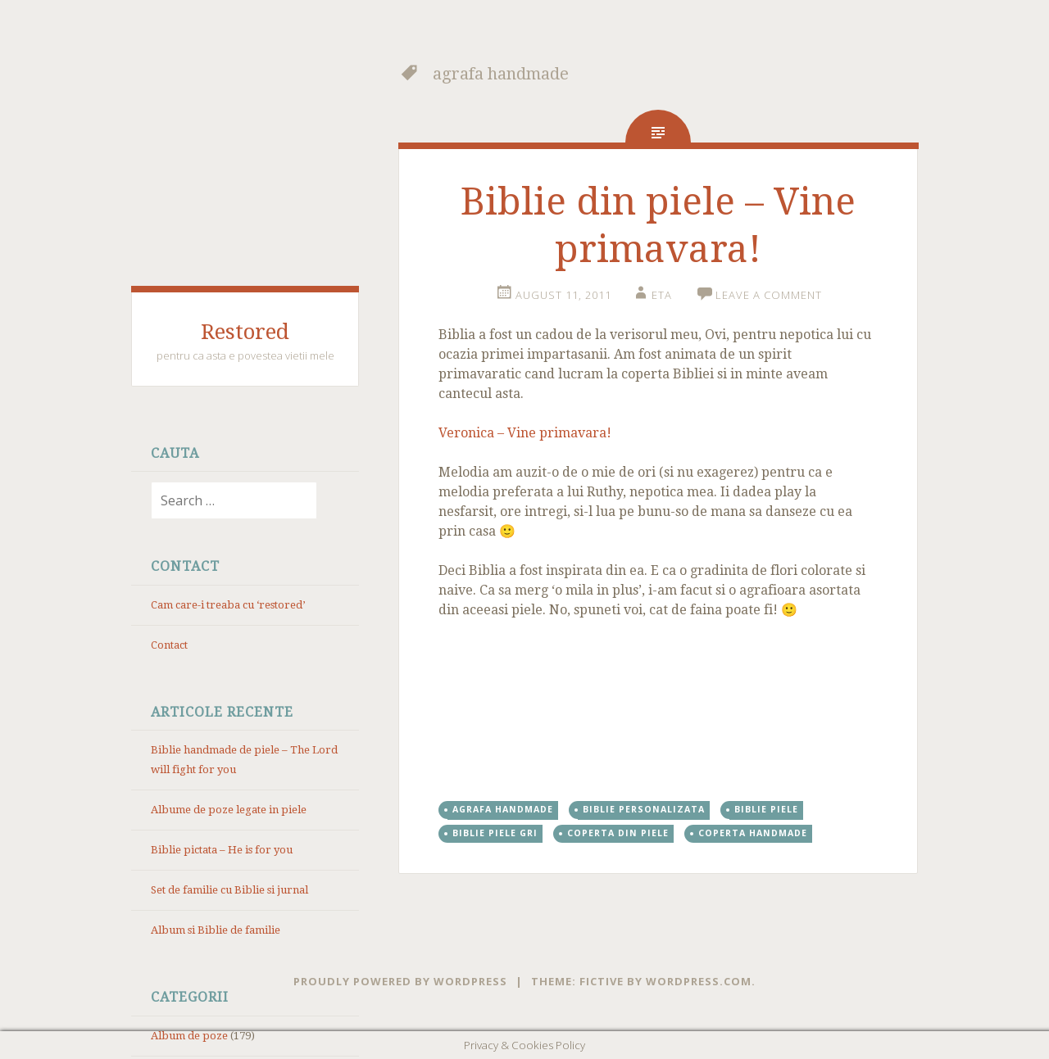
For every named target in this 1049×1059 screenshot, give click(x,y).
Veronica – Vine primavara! (524, 433)
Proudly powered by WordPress (400, 981)
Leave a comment (768, 294)
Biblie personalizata (644, 809)
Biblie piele (766, 809)
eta (662, 294)
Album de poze (189, 1036)
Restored (245, 331)
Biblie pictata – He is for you (222, 850)
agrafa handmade (502, 809)
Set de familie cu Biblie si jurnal (229, 890)
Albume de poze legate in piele (229, 809)
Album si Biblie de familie (215, 930)
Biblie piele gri (495, 833)
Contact (169, 645)
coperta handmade (752, 833)
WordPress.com (699, 981)
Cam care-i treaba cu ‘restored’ (228, 605)
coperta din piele (618, 833)
